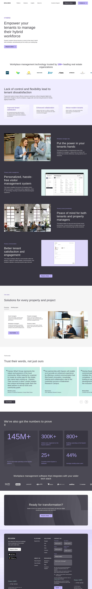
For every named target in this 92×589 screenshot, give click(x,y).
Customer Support (55, 3)
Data (45, 539)
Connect (46, 541)
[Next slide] (86, 393)
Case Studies (13, 324)
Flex (45, 537)
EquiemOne (37, 532)
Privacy (10, 572)
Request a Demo (69, 3)
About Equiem (37, 552)
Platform (18, 3)
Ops (45, 534)
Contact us (82, 3)
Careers (36, 556)
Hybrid (45, 544)
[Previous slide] (81, 393)
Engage (46, 532)
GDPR (14, 572)
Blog (45, 556)
